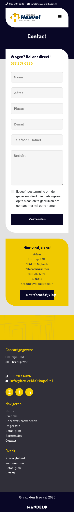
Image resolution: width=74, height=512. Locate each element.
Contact (11, 440)
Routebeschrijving (41, 295)
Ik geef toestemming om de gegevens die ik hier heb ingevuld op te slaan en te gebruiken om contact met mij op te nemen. (39, 199)
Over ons (12, 416)
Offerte (11, 473)
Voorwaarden (15, 463)
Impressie (13, 426)
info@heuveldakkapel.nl (44, 3)
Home (10, 411)
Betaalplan (13, 431)
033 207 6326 (16, 3)
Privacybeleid (15, 458)
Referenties (14, 436)
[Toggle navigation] (59, 18)
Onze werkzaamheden (21, 421)
